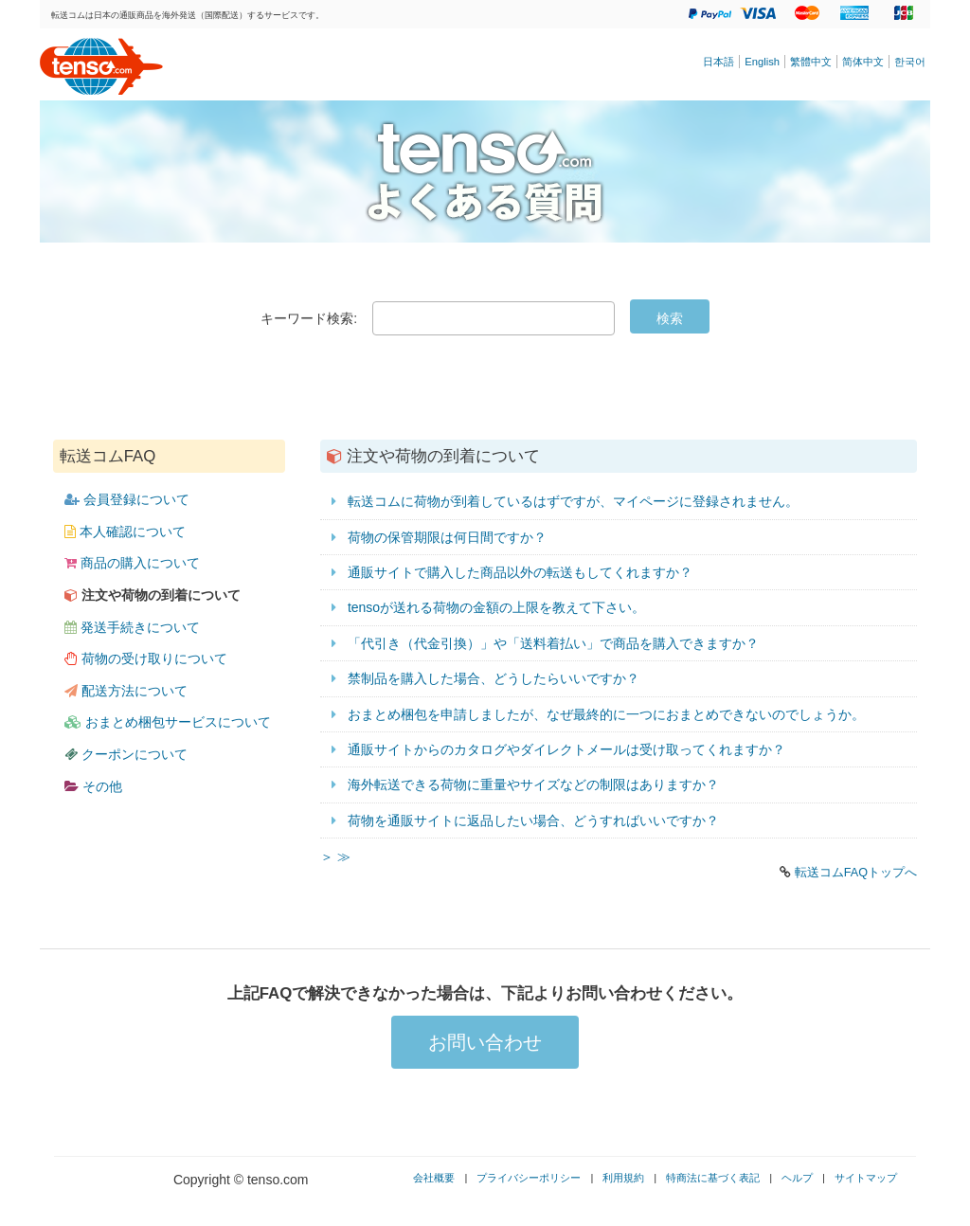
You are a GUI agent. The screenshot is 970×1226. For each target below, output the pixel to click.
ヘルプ (797, 1177)
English (762, 61)
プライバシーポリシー (528, 1177)
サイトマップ (866, 1177)
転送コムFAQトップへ (856, 872)
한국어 (909, 61)
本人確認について (125, 531)
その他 (93, 786)
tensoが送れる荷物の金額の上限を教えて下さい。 (496, 607)
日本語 (718, 61)
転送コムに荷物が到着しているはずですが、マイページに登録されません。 (573, 501)
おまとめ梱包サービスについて (167, 722)
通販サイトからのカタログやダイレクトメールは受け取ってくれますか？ (566, 749)
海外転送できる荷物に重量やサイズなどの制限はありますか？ (533, 784)
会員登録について (126, 499)
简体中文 (863, 61)
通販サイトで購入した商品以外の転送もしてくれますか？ (520, 572)
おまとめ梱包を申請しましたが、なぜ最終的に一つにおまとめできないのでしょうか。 (606, 714)
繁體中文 (811, 61)
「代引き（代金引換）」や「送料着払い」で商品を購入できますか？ (553, 643)
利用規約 (623, 1177)
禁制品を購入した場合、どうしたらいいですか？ (493, 678)
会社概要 (434, 1177)
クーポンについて (126, 754)
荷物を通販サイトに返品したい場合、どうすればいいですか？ (533, 820)
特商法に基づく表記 (713, 1177)
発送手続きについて (132, 627)
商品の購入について (132, 562)
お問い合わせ (485, 1042)
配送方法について (126, 690)
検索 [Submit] (669, 318)
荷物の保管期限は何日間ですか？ (447, 537)
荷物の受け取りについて (145, 658)
